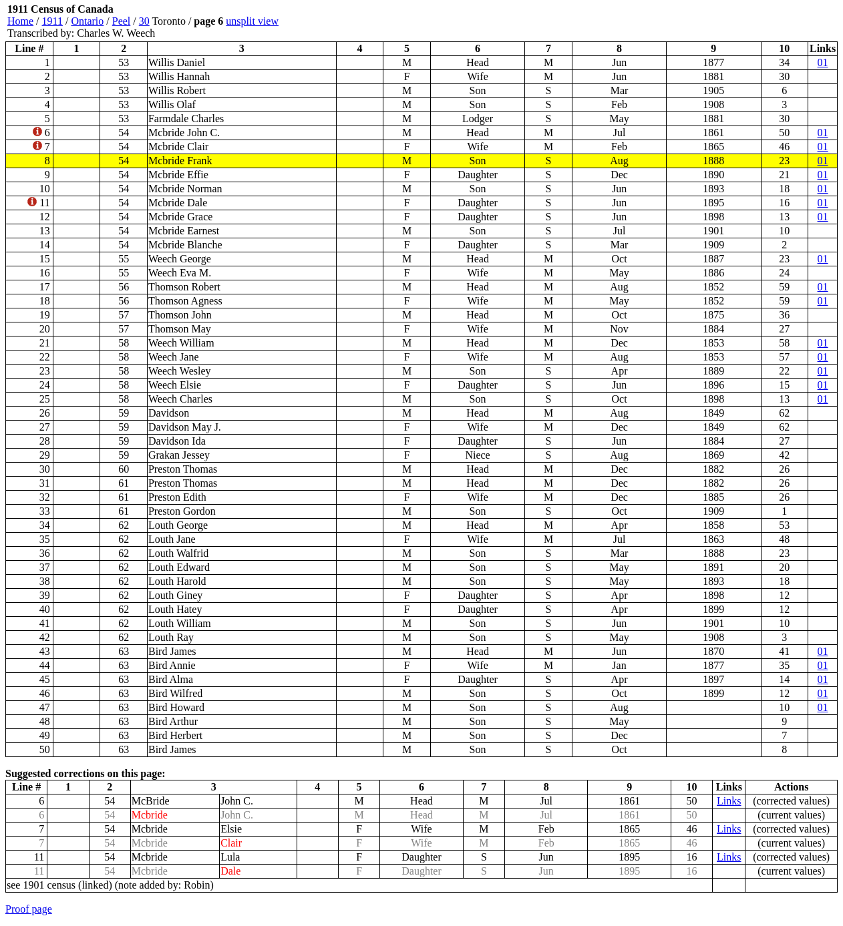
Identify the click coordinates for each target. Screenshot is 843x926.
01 (823, 62)
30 (144, 21)
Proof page (28, 909)
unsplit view (252, 21)
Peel (121, 21)
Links (729, 800)
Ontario (87, 21)
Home (20, 21)
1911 (52, 21)
